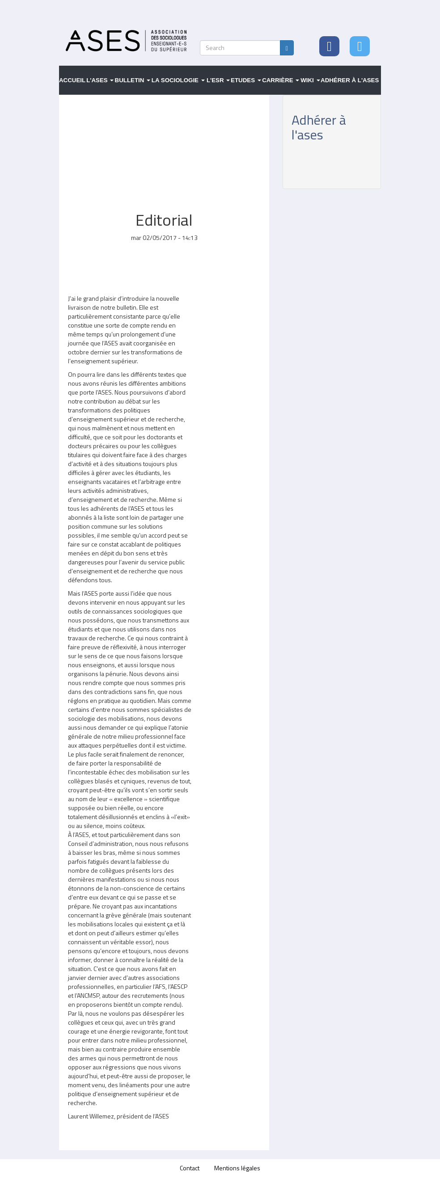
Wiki (310, 80)
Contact (189, 1168)
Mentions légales (237, 1168)
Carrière (280, 80)
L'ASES (100, 80)
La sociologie (178, 80)
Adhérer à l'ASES (350, 80)
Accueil (72, 80)
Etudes (246, 80)
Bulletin (132, 80)
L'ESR (218, 80)
